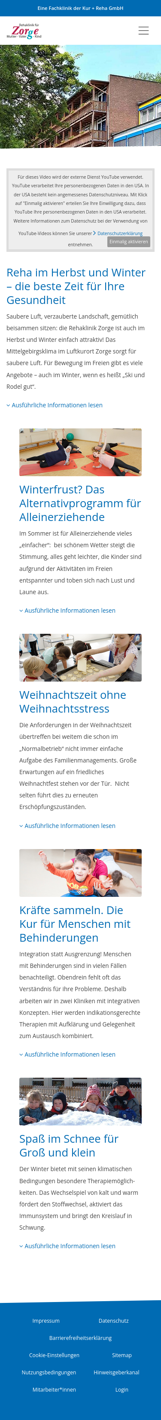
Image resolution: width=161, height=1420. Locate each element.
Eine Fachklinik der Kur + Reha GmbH (81, 8)
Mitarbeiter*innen (54, 1389)
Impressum (45, 1320)
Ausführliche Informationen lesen (54, 405)
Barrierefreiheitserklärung (80, 1338)
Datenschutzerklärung (120, 233)
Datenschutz (114, 1320)
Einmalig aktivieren (128, 242)
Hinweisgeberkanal (116, 1372)
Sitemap (122, 1355)
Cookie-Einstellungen (54, 1355)
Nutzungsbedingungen (48, 1372)
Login (121, 1389)
